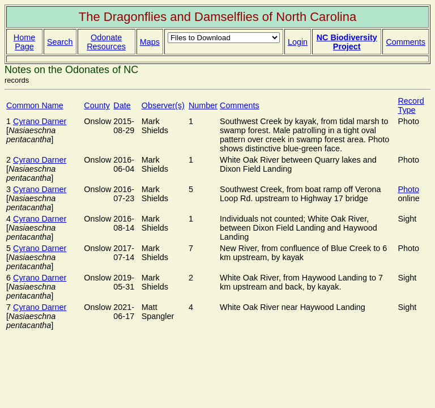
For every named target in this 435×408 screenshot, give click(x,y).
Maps (150, 41)
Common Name (34, 105)
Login (298, 41)
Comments (405, 41)
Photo (408, 189)
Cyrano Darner (39, 121)
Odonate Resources (106, 42)
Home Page (24, 42)
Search (60, 41)
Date (121, 105)
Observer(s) (163, 105)
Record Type (411, 105)
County (97, 105)
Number (203, 105)
